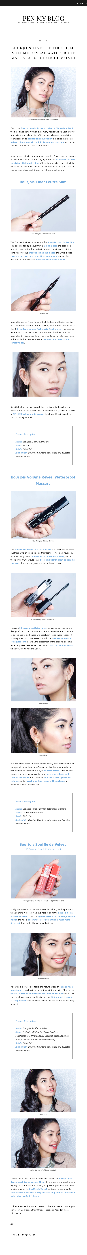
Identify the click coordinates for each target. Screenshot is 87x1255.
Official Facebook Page (48, 1210)
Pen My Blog (43, 18)
